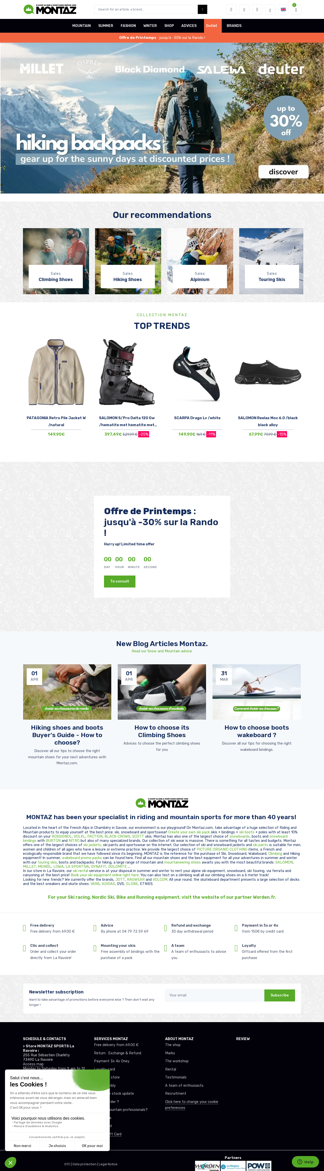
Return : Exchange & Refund (117, 1053)
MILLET (29, 867)
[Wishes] (244, 9)
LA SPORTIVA (77, 867)
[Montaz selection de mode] (270, 9)
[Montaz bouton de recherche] (203, 9)
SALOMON (284, 862)
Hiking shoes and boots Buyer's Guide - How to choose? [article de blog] (67, 735)
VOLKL (79, 836)
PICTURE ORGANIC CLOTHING (222, 849)
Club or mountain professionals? (121, 1110)
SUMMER (105, 26)
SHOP (169, 26)
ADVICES (189, 26)
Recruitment (175, 1093)
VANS (95, 884)
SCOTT (138, 836)
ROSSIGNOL (62, 836)
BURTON (54, 841)
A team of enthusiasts (184, 1085)
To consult (119, 581)
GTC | (68, 1164)
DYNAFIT (98, 867)
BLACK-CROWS (117, 836)
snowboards (239, 836)
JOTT (120, 880)
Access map (33, 1064)
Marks (170, 1053)
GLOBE (132, 884)
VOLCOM (160, 880)
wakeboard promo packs (82, 858)
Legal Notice (108, 1164)
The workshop (177, 1061)
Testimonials (176, 1077)
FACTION (95, 836)
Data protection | (86, 1164)
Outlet (211, 26)
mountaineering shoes (182, 862)
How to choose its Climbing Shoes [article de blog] (161, 731)
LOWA (58, 867)
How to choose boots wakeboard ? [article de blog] (256, 731)
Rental (170, 1069)
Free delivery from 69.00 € (116, 1045)
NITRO (75, 841)
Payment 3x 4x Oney (111, 1061)
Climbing (275, 854)
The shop (173, 1045)
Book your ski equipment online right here (105, 875)
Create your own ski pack (189, 832)
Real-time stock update (114, 1093)
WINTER (150, 26)
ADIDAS (108, 884)
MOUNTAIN (81, 26)
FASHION (128, 26)
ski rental (80, 871)
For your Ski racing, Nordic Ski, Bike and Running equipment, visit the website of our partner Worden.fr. (162, 897)
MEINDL (44, 867)
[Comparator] (257, 9)
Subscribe (280, 995)
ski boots (247, 832)
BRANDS (234, 26)
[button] (231, 9)
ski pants (260, 845)
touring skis (47, 862)
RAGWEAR (136, 880)
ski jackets (92, 845)
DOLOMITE (118, 867)
